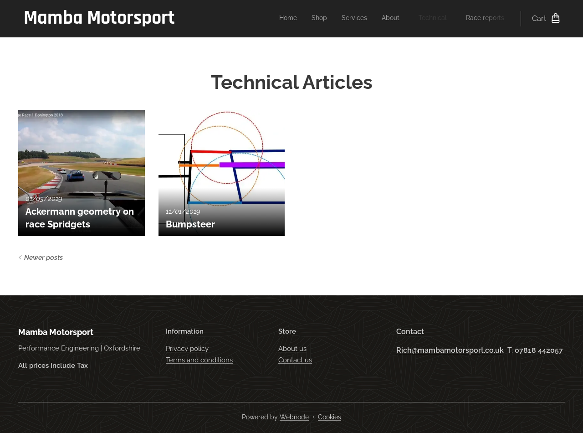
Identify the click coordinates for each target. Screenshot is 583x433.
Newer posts (43, 257)
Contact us (295, 360)
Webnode (294, 417)
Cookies (329, 417)
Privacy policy (187, 349)
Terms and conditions (199, 360)
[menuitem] (425, 18)
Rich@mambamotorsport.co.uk (450, 350)
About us (292, 349)
